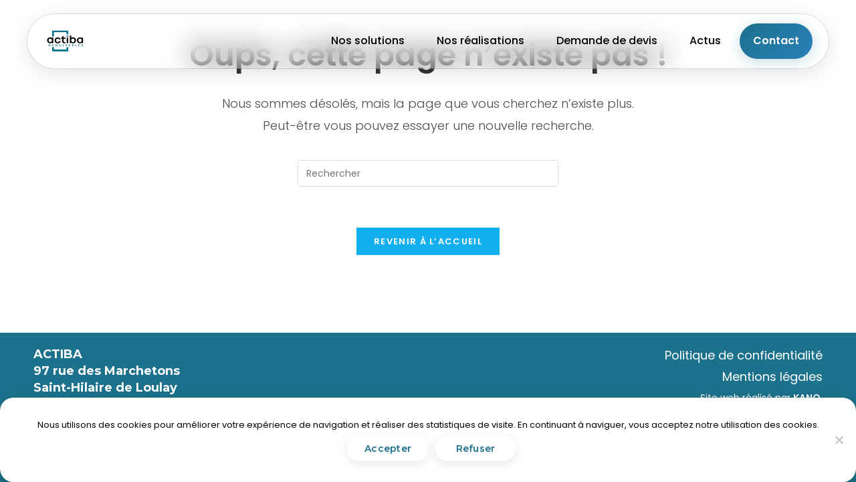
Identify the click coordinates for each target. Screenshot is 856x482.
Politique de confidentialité (744, 355)
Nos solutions (368, 40)
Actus (705, 40)
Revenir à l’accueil (428, 241)
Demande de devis (606, 40)
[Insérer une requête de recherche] (428, 173)
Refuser (476, 449)
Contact (776, 40)
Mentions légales (772, 376)
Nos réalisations (480, 40)
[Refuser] (838, 440)
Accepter (387, 449)
